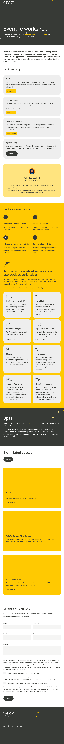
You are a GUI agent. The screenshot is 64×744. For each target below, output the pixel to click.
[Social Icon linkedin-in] (17, 726)
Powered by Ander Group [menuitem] (39, 735)
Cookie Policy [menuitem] (16, 735)
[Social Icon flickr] (20, 726)
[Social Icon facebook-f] (8, 726)
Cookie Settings (26, 735)
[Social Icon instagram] (13, 726)
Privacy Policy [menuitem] (6, 735)
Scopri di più (12, 154)
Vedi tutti (8, 459)
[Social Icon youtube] (4, 726)
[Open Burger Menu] (59, 3)
